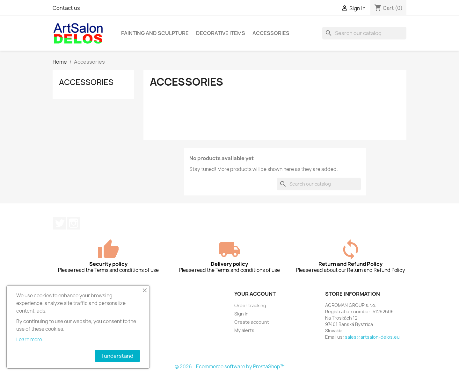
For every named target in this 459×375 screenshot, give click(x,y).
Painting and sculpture (155, 33)
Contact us (66, 7)
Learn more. (29, 339)
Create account (251, 322)
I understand (117, 355)
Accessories (270, 33)
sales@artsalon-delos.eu (372, 337)
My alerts (244, 330)
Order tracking (250, 305)
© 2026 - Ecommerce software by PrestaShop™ (230, 366)
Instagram (73, 223)
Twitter (59, 223)
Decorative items (220, 33)
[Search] (364, 33)
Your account (255, 293)
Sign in (241, 314)
